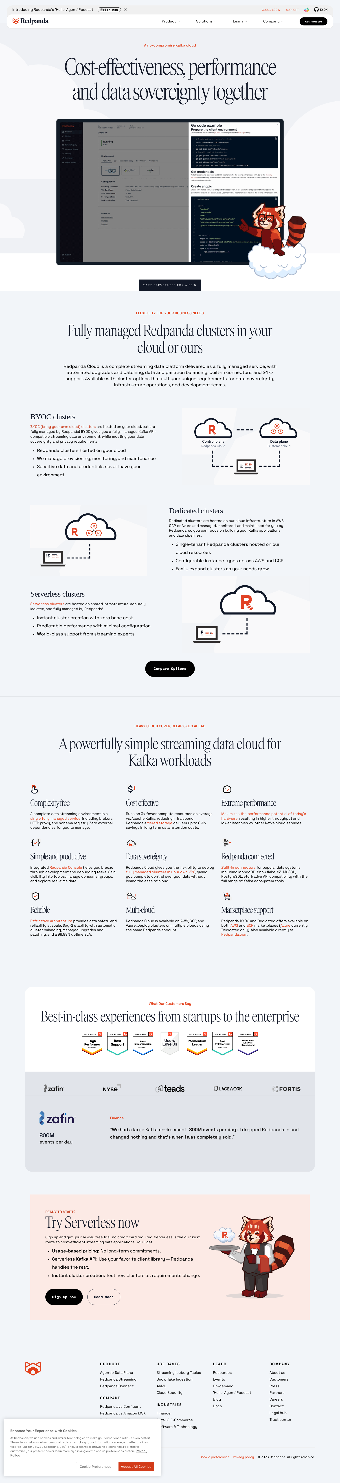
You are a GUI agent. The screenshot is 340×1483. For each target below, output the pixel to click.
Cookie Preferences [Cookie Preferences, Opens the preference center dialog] (96, 1467)
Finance (164, 1413)
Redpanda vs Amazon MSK (123, 1413)
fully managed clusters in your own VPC (160, 872)
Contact (277, 1406)
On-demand (223, 1386)
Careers (276, 1399)
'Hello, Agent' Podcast (232, 1392)
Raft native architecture (51, 921)
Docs (217, 1406)
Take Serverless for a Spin (170, 285)
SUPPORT (292, 9)
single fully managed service (55, 818)
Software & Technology (177, 1426)
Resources (222, 1372)
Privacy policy (243, 1457)
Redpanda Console (66, 867)
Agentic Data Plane (116, 1372)
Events (219, 1379)
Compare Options (170, 668)
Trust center (280, 1419)
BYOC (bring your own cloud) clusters (63, 426)
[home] (31, 21)
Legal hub (278, 1412)
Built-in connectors (239, 867)
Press (274, 1386)
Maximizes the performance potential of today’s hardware (263, 816)
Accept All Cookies (136, 1467)
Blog (217, 1399)
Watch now (109, 10)
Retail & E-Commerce (175, 1420)
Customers (279, 1379)
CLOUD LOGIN (271, 9)
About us (277, 1372)
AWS (234, 925)
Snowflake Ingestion (175, 1379)
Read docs (104, 1296)
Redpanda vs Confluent (120, 1406)
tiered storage (159, 823)
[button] (172, 21)
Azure (285, 925)
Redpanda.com (234, 934)
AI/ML (161, 1386)
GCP (249, 925)
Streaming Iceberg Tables (179, 1372)
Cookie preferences (214, 1457)
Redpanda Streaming (118, 1379)
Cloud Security (169, 1392)
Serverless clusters (47, 604)
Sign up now (64, 1296)
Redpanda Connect (117, 1386)
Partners (277, 1392)
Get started (313, 21)
